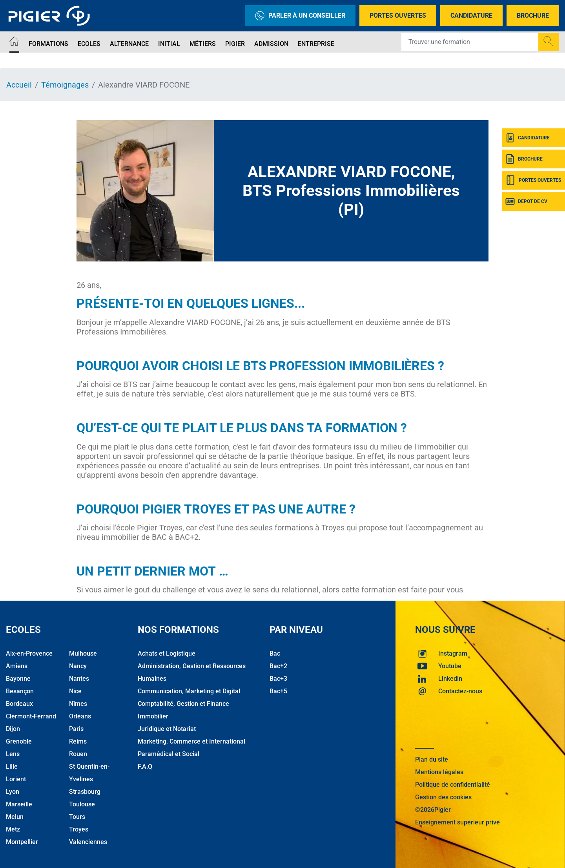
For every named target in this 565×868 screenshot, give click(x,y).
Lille (12, 766)
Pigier (235, 44)
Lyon (12, 791)
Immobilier (153, 716)
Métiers (203, 44)
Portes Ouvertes (398, 15)
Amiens (16, 666)
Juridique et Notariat (167, 729)
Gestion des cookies (443, 797)
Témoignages (65, 85)
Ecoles (89, 44)
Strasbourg (84, 791)
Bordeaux (19, 703)
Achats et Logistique (166, 653)
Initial (169, 44)
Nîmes (78, 703)
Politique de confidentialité (452, 784)
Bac (275, 653)
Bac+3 (278, 678)
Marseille (19, 804)
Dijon (13, 729)
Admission (271, 44)
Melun (15, 816)
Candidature (471, 15)
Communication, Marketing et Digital (189, 691)
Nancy (78, 666)
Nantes (79, 678)
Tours (77, 816)
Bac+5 (278, 691)
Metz (13, 829)
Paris (76, 729)
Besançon (20, 691)
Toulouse (82, 804)
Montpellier (22, 842)
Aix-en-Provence (29, 653)
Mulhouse (83, 653)
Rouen (78, 754)
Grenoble (19, 741)
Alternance (129, 44)
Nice (75, 691)
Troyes (78, 829)
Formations (48, 44)
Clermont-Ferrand (31, 716)
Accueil (19, 85)
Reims (78, 741)
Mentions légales (439, 772)
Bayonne (18, 678)
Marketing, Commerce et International (191, 741)
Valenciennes (88, 842)
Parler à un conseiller (300, 15)
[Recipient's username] (470, 42)
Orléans (80, 716)
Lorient (16, 779)
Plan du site (431, 759)
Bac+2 (278, 666)
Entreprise (316, 44)
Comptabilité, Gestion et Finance (183, 703)
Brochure (533, 15)
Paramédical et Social (168, 754)
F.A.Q (145, 766)
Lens (13, 754)
